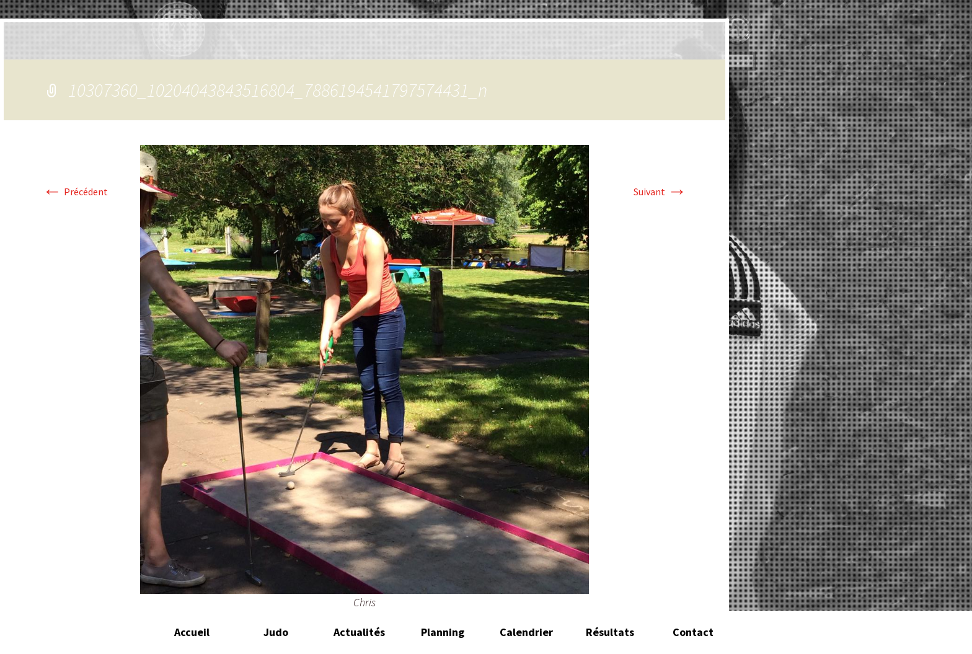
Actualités (359, 632)
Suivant (660, 191)
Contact (693, 632)
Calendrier (526, 632)
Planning (442, 632)
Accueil (192, 632)
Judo (275, 632)
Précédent (75, 191)
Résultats (610, 632)
